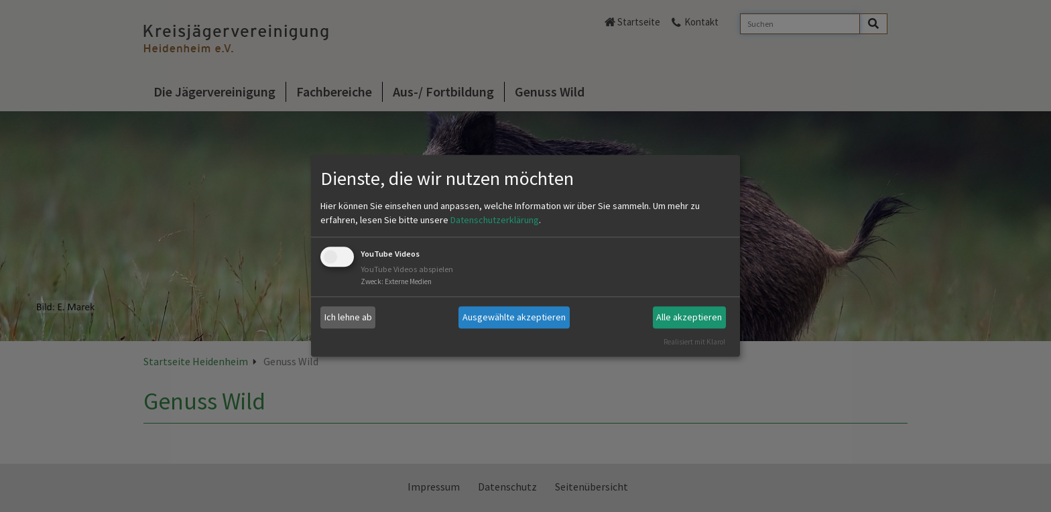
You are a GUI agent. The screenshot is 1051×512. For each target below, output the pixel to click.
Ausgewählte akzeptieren (514, 317)
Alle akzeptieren (689, 317)
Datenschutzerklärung (494, 220)
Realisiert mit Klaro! (694, 341)
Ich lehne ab (348, 317)
